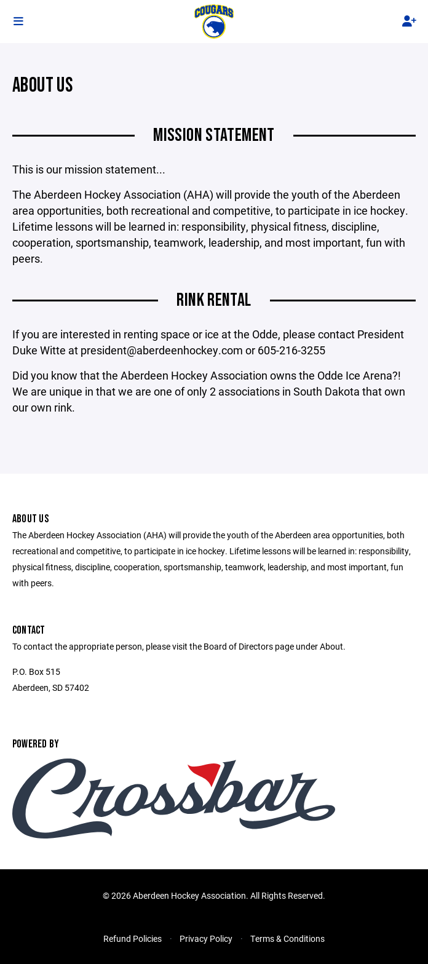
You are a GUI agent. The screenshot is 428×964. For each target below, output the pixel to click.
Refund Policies (132, 938)
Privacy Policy (206, 938)
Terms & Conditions (287, 938)
